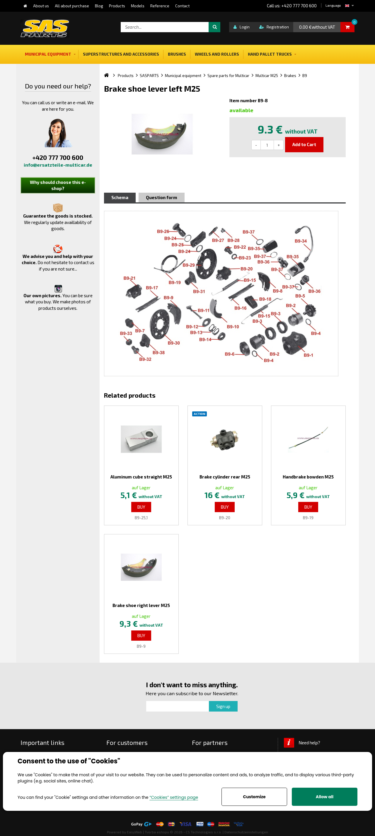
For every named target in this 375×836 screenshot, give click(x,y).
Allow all (324, 797)
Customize (254, 797)
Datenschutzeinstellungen (246, 832)
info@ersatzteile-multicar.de (58, 164)
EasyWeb (134, 832)
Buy (141, 507)
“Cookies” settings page (173, 797)
